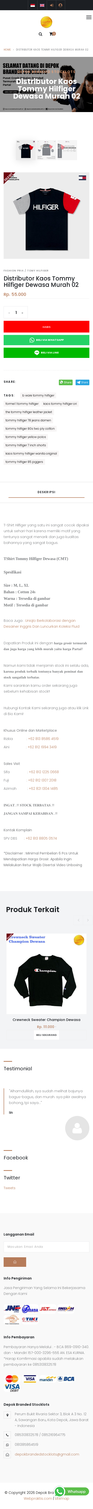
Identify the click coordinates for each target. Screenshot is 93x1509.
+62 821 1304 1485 (43, 788)
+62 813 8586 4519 (43, 738)
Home (7, 50)
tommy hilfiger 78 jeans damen (28, 420)
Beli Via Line (46, 352)
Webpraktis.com (38, 1498)
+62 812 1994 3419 (42, 747)
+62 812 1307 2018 (42, 780)
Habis (47, 327)
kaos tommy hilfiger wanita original (31, 453)
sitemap (62, 1498)
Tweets (10, 1188)
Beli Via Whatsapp (47, 340)
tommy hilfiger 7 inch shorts (26, 445)
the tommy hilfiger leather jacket (29, 412)
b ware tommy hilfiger (38, 395)
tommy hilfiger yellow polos (26, 437)
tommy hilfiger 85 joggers (24, 462)
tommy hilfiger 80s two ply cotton (30, 429)
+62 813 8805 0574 (41, 838)
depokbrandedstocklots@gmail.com (47, 1454)
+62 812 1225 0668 (44, 772)
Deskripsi (47, 492)
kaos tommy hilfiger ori (60, 404)
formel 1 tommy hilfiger (22, 404)
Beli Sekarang (51, 1035)
